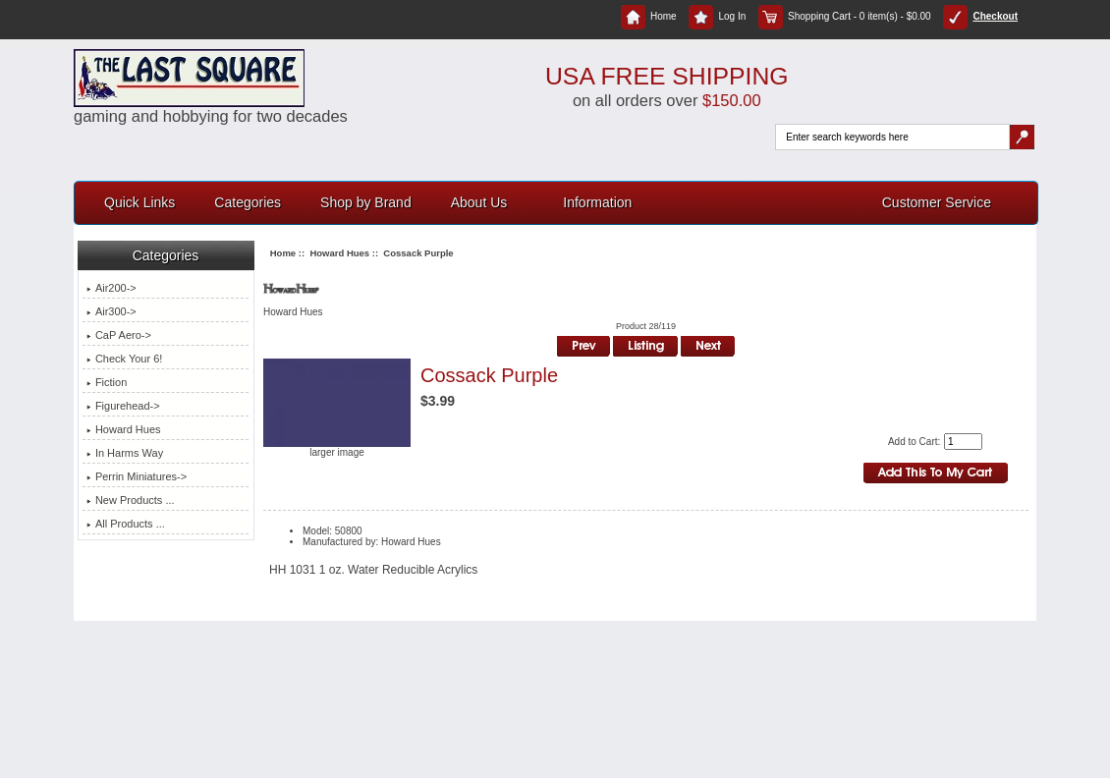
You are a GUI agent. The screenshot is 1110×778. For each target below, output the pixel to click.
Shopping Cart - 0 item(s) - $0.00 (844, 16)
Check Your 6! (124, 358)
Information (597, 202)
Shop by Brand (366, 202)
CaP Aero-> (118, 335)
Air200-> (111, 288)
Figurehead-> (123, 406)
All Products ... (125, 523)
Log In (717, 16)
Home (649, 16)
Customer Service (936, 202)
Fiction (106, 382)
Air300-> (111, 311)
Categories (247, 202)
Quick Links (139, 202)
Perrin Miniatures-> (136, 476)
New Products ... (130, 500)
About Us (479, 202)
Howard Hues (339, 253)
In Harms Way (124, 453)
